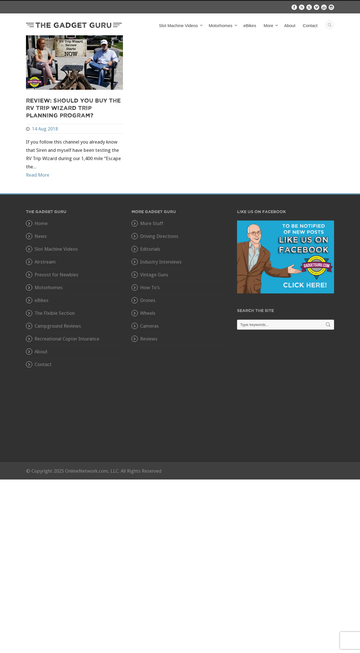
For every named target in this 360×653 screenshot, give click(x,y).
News (41, 236)
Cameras (149, 326)
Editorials (150, 249)
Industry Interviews (161, 262)
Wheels (147, 313)
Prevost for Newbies (56, 274)
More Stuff (151, 223)
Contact (310, 25)
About (289, 25)
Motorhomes (220, 25)
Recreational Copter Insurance (67, 339)
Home (41, 223)
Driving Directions (159, 236)
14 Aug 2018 (45, 129)
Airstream (45, 262)
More (268, 25)
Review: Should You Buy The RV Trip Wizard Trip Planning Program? (73, 108)
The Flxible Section (55, 313)
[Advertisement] (285, 400)
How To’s (150, 287)
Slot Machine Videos (178, 25)
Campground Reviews (58, 326)
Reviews (148, 339)
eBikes (249, 25)
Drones (147, 300)
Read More (37, 175)
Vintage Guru (154, 274)
